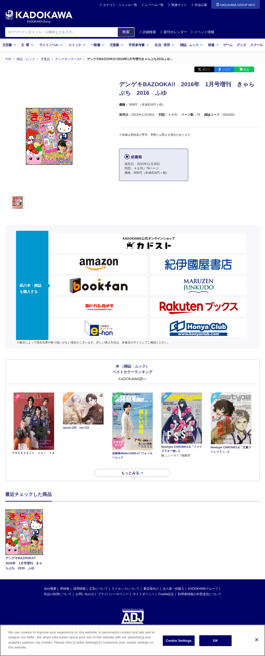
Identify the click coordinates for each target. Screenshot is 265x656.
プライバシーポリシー (113, 585)
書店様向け (151, 579)
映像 (213, 45)
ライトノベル (51, 45)
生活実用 (164, 45)
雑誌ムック (191, 45)
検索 (126, 32)
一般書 (98, 45)
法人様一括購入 (173, 579)
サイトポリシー (143, 585)
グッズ (241, 45)
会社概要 (50, 579)
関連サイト (179, 5)
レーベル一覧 (154, 5)
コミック (77, 45)
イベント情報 (202, 32)
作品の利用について (58, 585)
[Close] (256, 639)
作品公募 (201, 5)
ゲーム (228, 45)
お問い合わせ (85, 585)
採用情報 (79, 579)
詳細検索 (147, 32)
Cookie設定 (166, 585)
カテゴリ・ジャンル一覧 (120, 5)
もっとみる (130, 464)
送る (246, 69)
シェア (226, 69)
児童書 (116, 45)
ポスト (206, 69)
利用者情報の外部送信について (199, 585)
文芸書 (9, 45)
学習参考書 (139, 45)
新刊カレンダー (173, 32)
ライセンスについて (125, 579)
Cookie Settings (179, 641)
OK (215, 641)
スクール (256, 45)
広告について (98, 579)
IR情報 (64, 579)
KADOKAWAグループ (203, 579)
